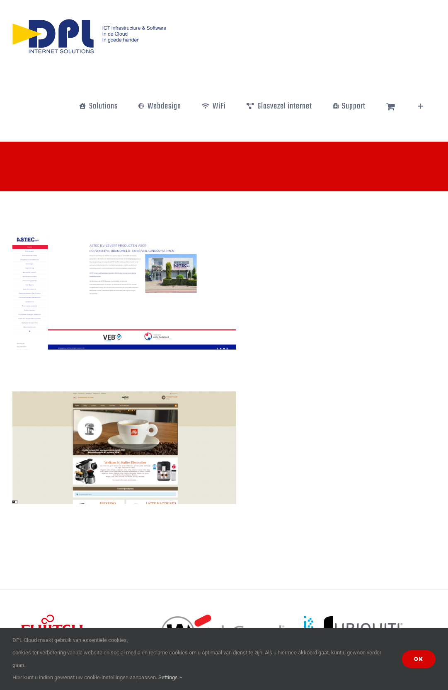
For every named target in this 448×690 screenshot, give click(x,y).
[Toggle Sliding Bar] (420, 106)
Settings (170, 677)
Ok (419, 659)
